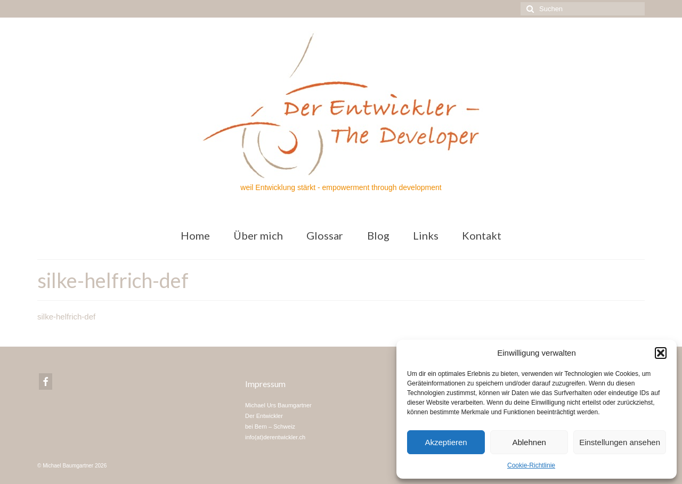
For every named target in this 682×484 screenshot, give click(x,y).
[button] (660, 353)
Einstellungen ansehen (619, 442)
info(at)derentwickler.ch (275, 437)
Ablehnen (529, 442)
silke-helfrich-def (66, 316)
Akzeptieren (446, 442)
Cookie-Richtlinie (531, 465)
